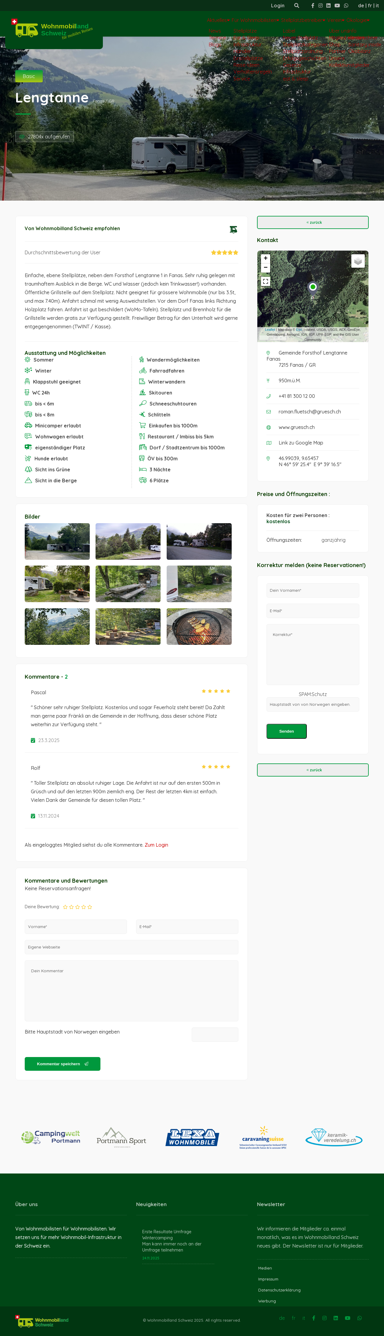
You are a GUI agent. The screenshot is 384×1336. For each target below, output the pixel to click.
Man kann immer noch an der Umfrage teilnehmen (171, 1247)
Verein (321, 23)
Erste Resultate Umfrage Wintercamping (166, 1235)
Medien (265, 1268)
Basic (29, 76)
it (377, 5)
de (361, 5)
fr (370, 5)
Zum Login (156, 845)
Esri (299, 329)
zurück (312, 222)
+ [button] (266, 258)
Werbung (267, 1300)
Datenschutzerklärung (279, 1290)
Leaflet (270, 329)
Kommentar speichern (62, 1064)
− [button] (266, 268)
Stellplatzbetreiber (277, 23)
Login (277, 5)
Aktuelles (171, 23)
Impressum (268, 1279)
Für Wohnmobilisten (218, 23)
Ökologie (353, 23)
